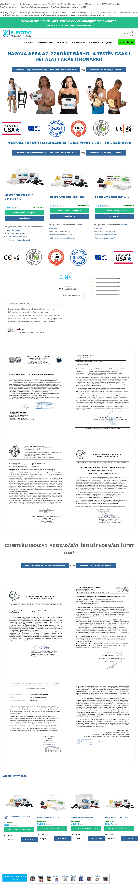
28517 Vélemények (65, 286)
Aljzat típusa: (8, 835)
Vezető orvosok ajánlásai (19, 240)
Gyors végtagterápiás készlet (83, 817)
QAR (125, 33)
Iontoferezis (62, 42)
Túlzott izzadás (78, 42)
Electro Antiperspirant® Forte (116, 817)
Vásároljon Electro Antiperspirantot (105, 69)
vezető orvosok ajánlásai (64, 238)
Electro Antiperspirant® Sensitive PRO (17, 817)
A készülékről (28, 42)
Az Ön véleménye (45, 42)
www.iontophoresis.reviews (15, 236)
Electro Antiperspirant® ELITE (49, 817)
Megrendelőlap (126, 42)
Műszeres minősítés (71, 295)
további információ (12, 230)
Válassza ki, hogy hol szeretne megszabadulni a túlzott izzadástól (46, 69)
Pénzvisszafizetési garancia (101, 42)
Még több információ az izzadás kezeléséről (45, 565)
